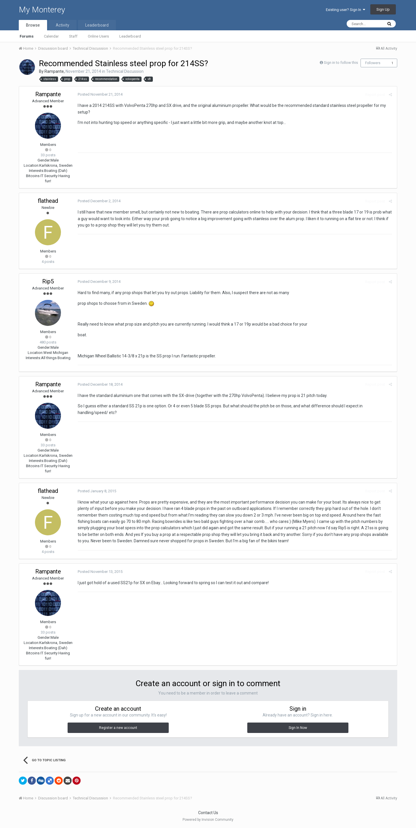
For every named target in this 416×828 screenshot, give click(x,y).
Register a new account (118, 728)
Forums (27, 36)
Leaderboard (130, 36)
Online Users (98, 36)
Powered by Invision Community (208, 820)
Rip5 (48, 281)
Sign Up (383, 9)
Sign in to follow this (341, 62)
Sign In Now (298, 728)
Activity (62, 25)
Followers (372, 63)
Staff (73, 36)
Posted (99, 94)
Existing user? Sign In (345, 10)
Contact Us (208, 812)
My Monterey (42, 9)
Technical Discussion (125, 71)
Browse (33, 25)
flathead (48, 200)
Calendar (51, 36)
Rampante (54, 71)
